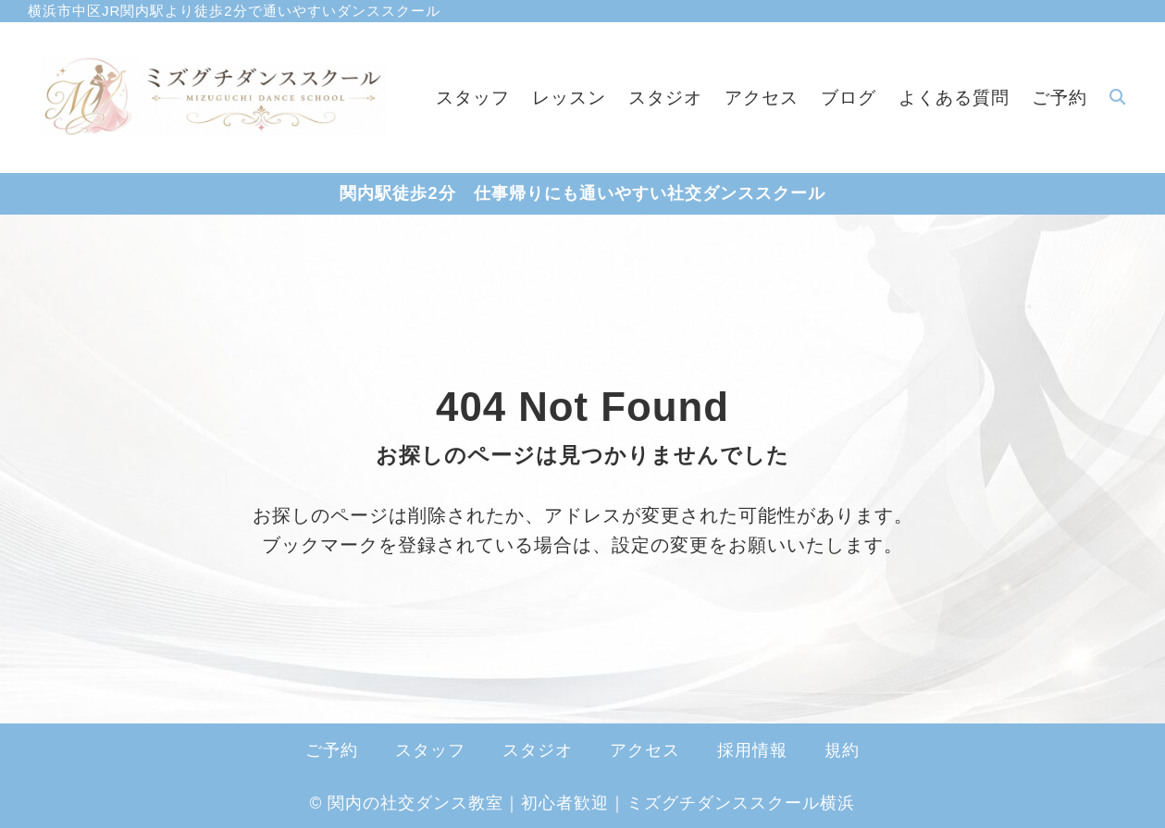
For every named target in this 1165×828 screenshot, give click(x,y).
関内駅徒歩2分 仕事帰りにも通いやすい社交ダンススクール (582, 193)
